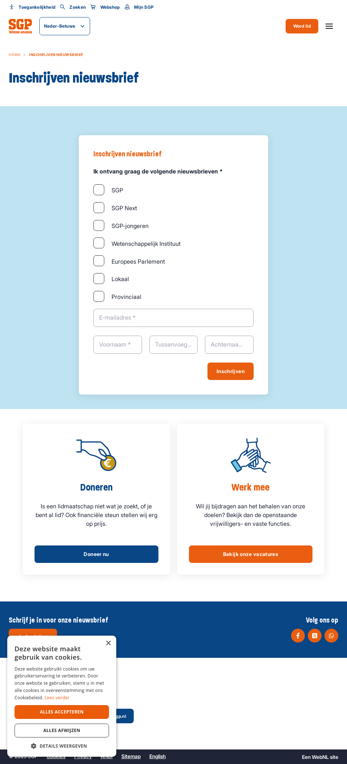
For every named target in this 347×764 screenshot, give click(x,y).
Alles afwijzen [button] (61, 730)
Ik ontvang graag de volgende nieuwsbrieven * (158, 171)
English (157, 756)
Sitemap (131, 756)
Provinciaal (126, 296)
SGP (117, 190)
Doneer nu (96, 554)
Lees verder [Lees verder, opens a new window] (57, 698)
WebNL (320, 757)
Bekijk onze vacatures (250, 554)
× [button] (108, 643)
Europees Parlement (138, 261)
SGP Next (124, 208)
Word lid (302, 26)
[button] (62, 745)
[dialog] (61, 696)
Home (14, 54)
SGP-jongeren (130, 225)
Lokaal (120, 279)
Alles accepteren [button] (62, 712)
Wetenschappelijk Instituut (146, 243)
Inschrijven (231, 371)
